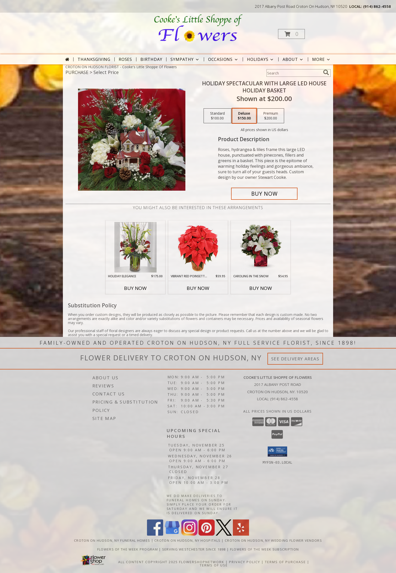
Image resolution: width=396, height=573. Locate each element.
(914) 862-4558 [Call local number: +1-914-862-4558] (377, 6)
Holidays (260, 59)
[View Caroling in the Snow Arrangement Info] (261, 247)
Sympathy (185, 59)
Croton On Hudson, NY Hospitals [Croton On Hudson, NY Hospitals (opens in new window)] (187, 540)
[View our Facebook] (155, 534)
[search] (326, 72)
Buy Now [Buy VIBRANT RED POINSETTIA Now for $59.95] (198, 288)
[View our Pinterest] (207, 534)
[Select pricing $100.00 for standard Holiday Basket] (217, 116)
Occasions (223, 59)
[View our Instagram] (189, 534)
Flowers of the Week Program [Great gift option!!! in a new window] (128, 549)
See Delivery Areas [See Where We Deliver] (295, 359)
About (293, 59)
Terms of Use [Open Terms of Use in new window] (214, 565)
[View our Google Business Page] (172, 534)
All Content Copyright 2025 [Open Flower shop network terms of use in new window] (148, 562)
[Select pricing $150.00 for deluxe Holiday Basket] (244, 116)
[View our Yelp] (241, 534)
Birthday (151, 59)
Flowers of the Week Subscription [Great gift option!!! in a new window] (264, 549)
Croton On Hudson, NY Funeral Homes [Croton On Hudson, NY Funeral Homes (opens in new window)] (112, 540)
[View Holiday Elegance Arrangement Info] (135, 247)
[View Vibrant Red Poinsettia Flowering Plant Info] (198, 247)
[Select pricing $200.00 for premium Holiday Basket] (270, 116)
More (321, 59)
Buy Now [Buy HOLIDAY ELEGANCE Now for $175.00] (135, 288)
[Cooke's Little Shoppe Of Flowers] (198, 28)
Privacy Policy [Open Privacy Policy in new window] (244, 562)
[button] (291, 34)
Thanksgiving (94, 59)
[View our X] (224, 534)
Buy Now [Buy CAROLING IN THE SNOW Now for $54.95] (260, 288)
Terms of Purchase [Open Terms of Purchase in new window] (285, 562)
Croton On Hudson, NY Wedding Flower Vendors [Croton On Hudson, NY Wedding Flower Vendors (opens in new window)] (273, 540)
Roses (125, 59)
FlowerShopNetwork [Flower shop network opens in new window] (201, 562)
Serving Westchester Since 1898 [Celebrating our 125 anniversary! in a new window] (194, 549)
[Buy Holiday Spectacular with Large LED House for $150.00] (264, 194)
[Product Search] (294, 73)
